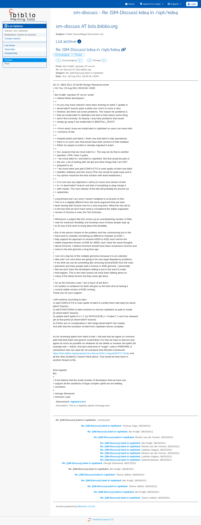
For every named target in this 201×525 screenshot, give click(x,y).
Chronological (62, 54)
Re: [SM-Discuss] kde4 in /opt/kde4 (101, 425)
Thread (78, 54)
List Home (10, 45)
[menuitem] (129, 4)
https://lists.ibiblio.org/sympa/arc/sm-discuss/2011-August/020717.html (90, 353)
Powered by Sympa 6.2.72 (103, 520)
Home (129, 4)
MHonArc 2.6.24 (86, 506)
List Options (14, 26)
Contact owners (12, 38)
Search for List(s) (150, 4)
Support (173, 4)
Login (192, 4)
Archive (8, 60)
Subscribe (10, 49)
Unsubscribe (11, 53)
